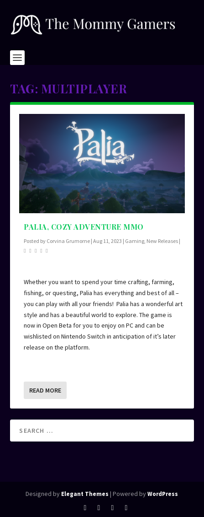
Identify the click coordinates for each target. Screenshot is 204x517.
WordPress (162, 494)
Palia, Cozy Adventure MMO (84, 227)
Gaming (134, 240)
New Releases (162, 240)
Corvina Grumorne (68, 240)
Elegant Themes (85, 494)
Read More (45, 390)
